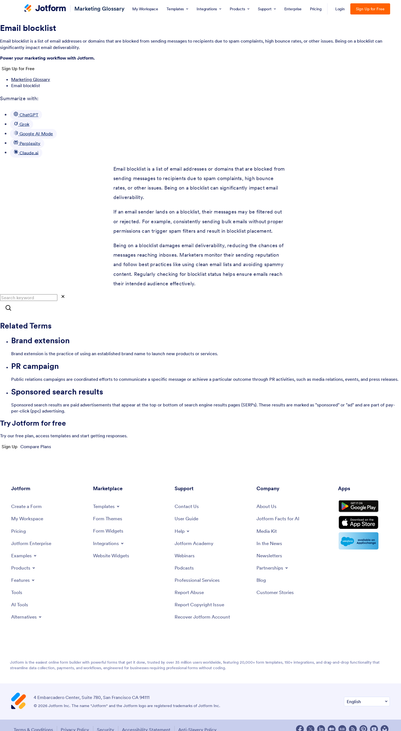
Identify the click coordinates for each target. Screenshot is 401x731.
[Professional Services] (198, 570)
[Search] (8, 308)
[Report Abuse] (190, 582)
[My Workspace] (28, 507)
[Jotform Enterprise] (32, 532)
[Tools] (17, 582)
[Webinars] (185, 545)
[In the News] (270, 532)
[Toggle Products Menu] (24, 557)
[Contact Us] (187, 495)
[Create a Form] (27, 495)
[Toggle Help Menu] (183, 520)
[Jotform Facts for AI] (278, 507)
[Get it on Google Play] (364, 496)
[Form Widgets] (109, 519)
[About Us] (266, 495)
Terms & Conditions (32, 720)
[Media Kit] (267, 520)
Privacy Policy (75, 720)
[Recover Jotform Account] (204, 608)
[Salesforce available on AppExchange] (364, 534)
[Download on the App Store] (364, 515)
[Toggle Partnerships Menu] (273, 557)
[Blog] (261, 570)
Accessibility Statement (149, 720)
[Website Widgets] (112, 544)
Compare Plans (35, 446)
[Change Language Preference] (367, 693)
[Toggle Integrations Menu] (109, 532)
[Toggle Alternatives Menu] (27, 607)
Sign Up (10, 446)
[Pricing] (19, 520)
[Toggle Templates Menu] (107, 495)
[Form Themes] (108, 507)
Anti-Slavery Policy (202, 720)
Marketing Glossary (99, 8)
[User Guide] (187, 507)
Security (107, 720)
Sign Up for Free (370, 8)
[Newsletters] (270, 545)
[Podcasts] (185, 557)
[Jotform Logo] (45, 8)
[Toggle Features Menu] (23, 569)
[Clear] (62, 296)
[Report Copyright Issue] (201, 595)
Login (340, 8)
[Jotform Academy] (195, 532)
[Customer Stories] (275, 582)
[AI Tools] (20, 594)
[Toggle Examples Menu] (24, 545)
